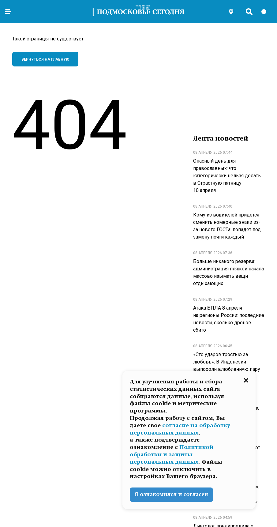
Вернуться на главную (45, 59)
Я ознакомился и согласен (171, 494)
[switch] (266, 11)
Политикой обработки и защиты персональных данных (171, 454)
